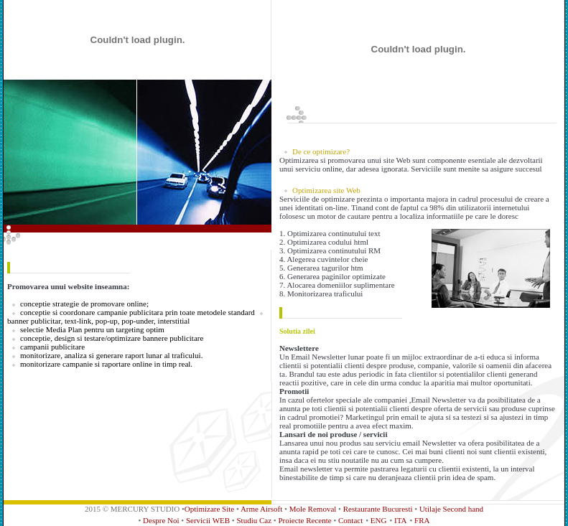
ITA (400, 520)
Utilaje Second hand (451, 508)
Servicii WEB (209, 520)
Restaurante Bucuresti (378, 508)
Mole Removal (313, 508)
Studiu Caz (254, 520)
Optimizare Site (209, 508)
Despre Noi (162, 520)
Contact (350, 520)
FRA (421, 520)
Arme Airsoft (261, 508)
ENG (379, 520)
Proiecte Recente (305, 520)
